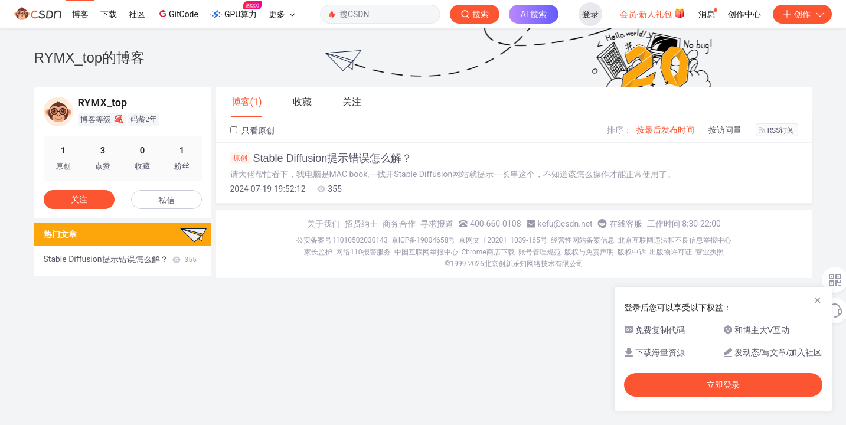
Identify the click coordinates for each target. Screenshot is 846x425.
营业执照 (709, 252)
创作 (802, 14)
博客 (80, 14)
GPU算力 (236, 10)
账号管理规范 (539, 252)
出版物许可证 (670, 252)
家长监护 (318, 252)
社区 (137, 14)
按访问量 (725, 130)
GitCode (177, 14)
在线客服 (625, 223)
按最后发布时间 (665, 130)
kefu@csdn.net (565, 223)
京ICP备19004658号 (423, 240)
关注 (79, 199)
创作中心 (744, 14)
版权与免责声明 (589, 252)
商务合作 (399, 223)
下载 (108, 14)
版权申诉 (632, 252)
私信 (166, 200)
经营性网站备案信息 (583, 240)
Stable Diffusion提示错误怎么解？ (321, 158)
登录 (590, 14)
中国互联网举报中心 (426, 252)
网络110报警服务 (363, 252)
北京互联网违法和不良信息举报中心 (674, 240)
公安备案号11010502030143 (341, 240)
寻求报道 (436, 223)
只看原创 (252, 130)
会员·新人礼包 (652, 13)
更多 (282, 14)
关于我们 (323, 223)
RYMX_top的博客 (89, 58)
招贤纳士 (361, 223)
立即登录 (723, 385)
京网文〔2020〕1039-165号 (503, 240)
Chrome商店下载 (488, 252)
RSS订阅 (777, 130)
